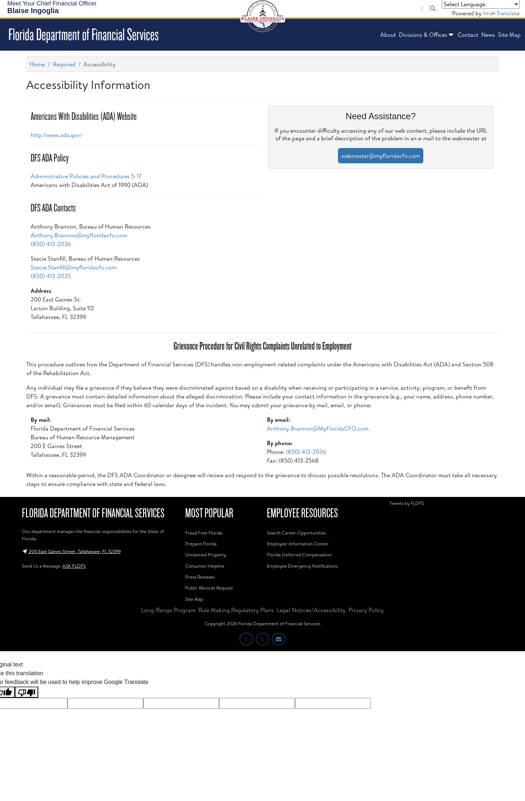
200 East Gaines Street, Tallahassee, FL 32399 (71, 551)
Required (64, 64)
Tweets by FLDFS (406, 503)
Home (37, 64)
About (388, 35)
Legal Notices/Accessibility (311, 610)
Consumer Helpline (205, 566)
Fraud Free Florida (203, 532)
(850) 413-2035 (51, 276)
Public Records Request (209, 587)
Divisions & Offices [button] (427, 35)
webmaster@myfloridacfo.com (380, 156)
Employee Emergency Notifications (302, 566)
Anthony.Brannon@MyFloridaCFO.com (318, 428)
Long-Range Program (168, 610)
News (488, 35)
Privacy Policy (366, 610)
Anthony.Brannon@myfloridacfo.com (79, 235)
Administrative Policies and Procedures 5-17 (86, 176)
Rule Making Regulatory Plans (236, 610)
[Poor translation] (26, 692)
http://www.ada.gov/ (56, 135)
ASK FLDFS (74, 566)
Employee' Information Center (297, 543)
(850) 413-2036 (51, 244)
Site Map (509, 35)
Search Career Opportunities (296, 532)
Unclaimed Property (205, 554)
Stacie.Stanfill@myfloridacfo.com (74, 267)
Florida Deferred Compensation (299, 554)
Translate (501, 13)
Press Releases (200, 576)
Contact (468, 35)
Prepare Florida (201, 543)
